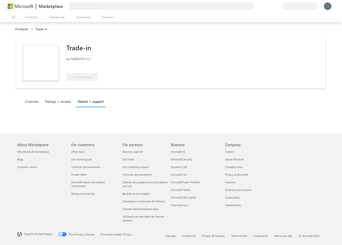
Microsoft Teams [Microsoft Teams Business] (180, 190)
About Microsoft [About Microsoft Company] (234, 159)
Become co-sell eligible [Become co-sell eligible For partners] (136, 193)
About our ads (283, 236)
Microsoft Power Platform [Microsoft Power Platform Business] (185, 182)
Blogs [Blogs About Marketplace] (20, 159)
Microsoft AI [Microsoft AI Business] (178, 151)
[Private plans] (279, 6)
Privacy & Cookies (213, 236)
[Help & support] (267, 6)
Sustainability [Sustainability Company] (233, 205)
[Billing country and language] (300, 6)
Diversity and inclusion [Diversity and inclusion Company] (238, 190)
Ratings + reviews (58, 101)
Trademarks (261, 236)
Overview (32, 101)
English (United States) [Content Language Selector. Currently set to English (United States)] (38, 234)
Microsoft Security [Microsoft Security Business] (181, 159)
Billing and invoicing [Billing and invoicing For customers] (82, 193)
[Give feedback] (262, 6)
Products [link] (21, 29)
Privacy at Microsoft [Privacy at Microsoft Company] (236, 174)
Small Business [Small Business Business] (179, 205)
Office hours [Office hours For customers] (78, 151)
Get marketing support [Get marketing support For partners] (136, 167)
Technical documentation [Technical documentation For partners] (137, 174)
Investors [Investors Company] (230, 182)
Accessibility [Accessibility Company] (232, 197)
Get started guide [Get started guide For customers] (81, 159)
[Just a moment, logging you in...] (327, 6)
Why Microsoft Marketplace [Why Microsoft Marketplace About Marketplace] (33, 151)
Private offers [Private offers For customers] (79, 174)
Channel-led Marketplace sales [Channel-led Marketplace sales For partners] (141, 209)
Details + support (91, 101)
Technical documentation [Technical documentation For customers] (85, 167)
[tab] (33, 101)
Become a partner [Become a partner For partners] (133, 151)
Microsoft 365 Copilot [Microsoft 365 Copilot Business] (183, 197)
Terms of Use (239, 236)
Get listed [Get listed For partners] (128, 159)
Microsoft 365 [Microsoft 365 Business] (179, 174)
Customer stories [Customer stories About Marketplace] (27, 167)
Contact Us (189, 236)
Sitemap (171, 236)
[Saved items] (273, 6)
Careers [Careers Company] (229, 151)
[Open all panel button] (12, 17)
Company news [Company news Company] (234, 167)
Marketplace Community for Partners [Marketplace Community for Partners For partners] (144, 201)
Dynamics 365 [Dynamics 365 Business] (179, 167)
